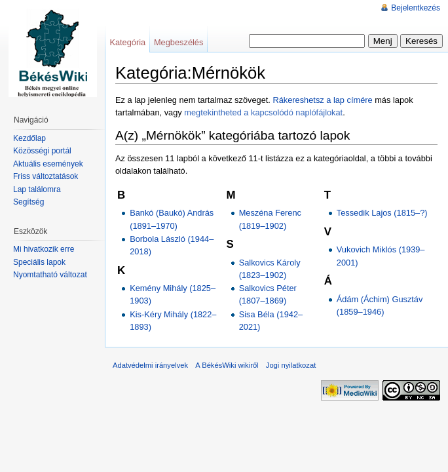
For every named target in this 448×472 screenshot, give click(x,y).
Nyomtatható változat (50, 274)
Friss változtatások (45, 176)
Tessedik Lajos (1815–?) (382, 213)
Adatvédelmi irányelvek (150, 365)
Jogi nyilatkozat (291, 365)
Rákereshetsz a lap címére (322, 100)
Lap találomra (37, 189)
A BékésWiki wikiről (226, 365)
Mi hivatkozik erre (43, 249)
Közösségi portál (42, 150)
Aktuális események (48, 163)
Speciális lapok (39, 262)
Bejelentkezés (415, 7)
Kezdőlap (29, 138)
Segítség (28, 201)
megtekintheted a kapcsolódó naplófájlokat (263, 112)
